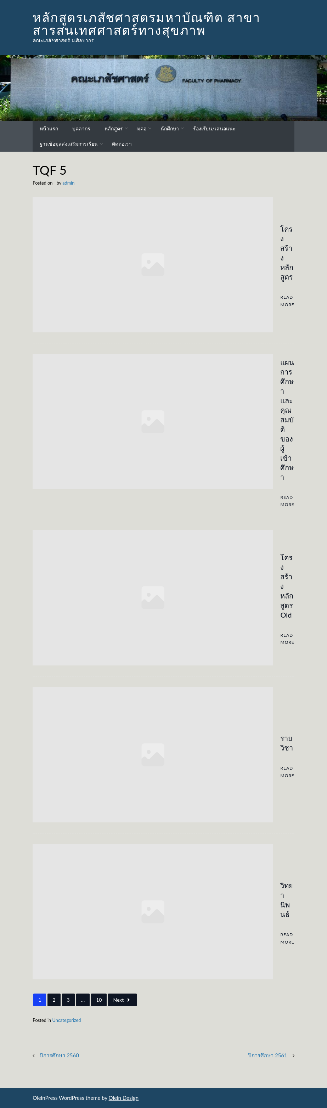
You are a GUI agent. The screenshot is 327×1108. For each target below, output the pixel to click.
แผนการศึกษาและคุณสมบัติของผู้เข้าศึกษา (287, 419)
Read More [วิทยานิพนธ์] (287, 938)
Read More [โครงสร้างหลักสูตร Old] (287, 638)
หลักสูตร (114, 128)
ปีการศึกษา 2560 (59, 1055)
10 (99, 1000)
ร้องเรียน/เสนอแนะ (214, 128)
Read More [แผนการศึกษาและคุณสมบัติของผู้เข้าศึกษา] (287, 501)
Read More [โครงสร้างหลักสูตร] (287, 300)
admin (68, 183)
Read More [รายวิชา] (287, 771)
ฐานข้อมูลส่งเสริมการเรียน (69, 144)
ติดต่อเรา (122, 144)
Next (122, 1000)
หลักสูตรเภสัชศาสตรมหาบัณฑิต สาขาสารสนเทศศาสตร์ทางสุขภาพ (146, 23)
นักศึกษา (169, 128)
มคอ (141, 128)
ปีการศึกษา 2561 (267, 1055)
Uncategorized (66, 1020)
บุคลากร (81, 128)
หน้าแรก (49, 128)
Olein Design (124, 1098)
